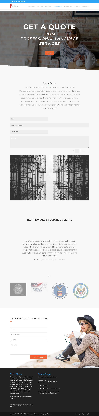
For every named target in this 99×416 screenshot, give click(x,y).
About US (32, 6)
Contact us (85, 6)
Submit (49, 53)
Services (48, 6)
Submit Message (38, 357)
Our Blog (77, 6)
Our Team (40, 6)
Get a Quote (58, 6)
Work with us (68, 6)
